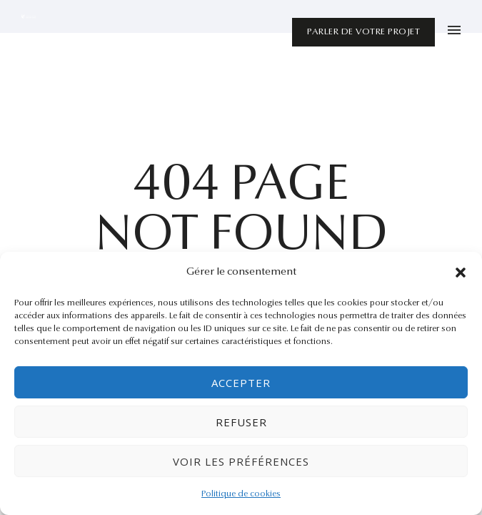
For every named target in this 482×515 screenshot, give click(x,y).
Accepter (241, 383)
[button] (460, 272)
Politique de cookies (241, 494)
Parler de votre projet (363, 31)
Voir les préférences (241, 461)
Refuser (241, 422)
